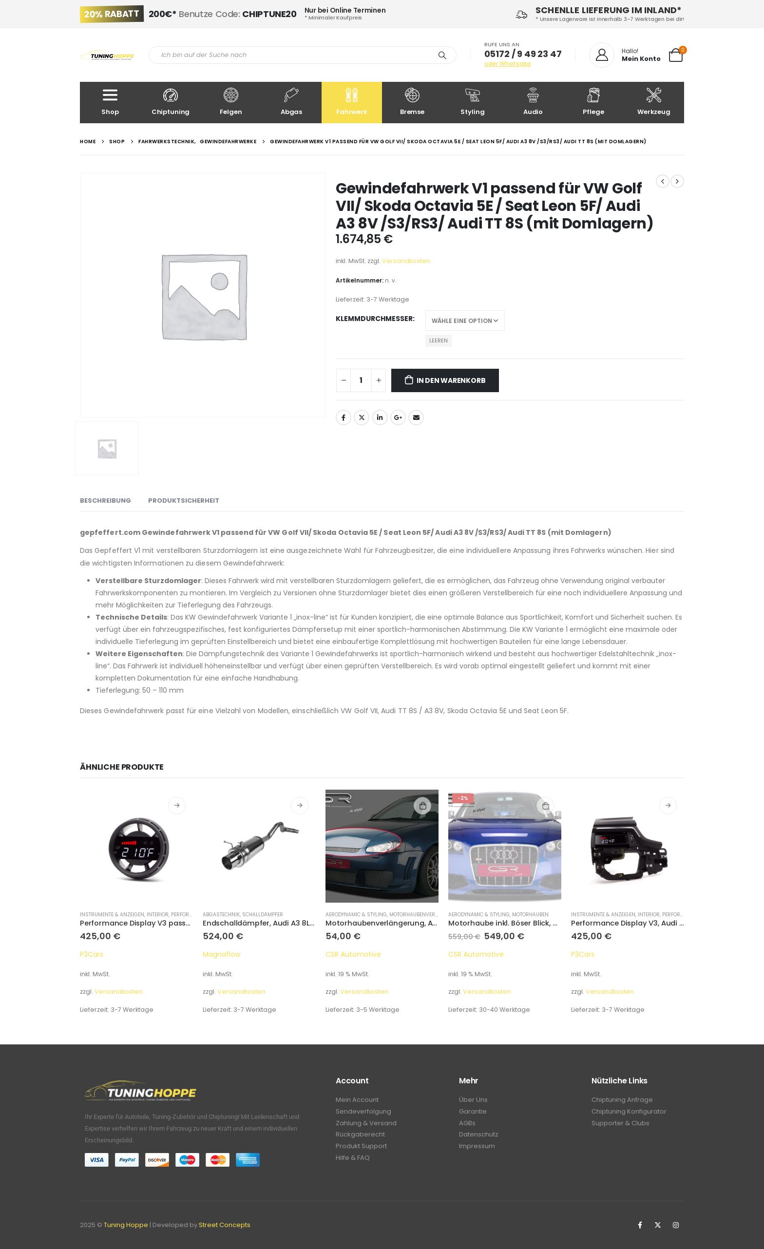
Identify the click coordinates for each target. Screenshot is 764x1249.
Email (416, 417)
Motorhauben (530, 914)
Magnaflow (221, 954)
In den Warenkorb (451, 380)
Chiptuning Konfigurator (629, 1112)
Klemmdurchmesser (374, 318)
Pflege (593, 102)
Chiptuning (170, 102)
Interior (158, 914)
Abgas (291, 102)
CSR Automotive (353, 954)
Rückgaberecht (360, 1136)
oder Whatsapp (507, 63)
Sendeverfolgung (363, 1112)
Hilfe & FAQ (353, 1161)
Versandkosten (406, 261)
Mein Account (357, 1100)
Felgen (231, 102)
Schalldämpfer (262, 914)
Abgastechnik (221, 914)
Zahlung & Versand (366, 1124)
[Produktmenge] (361, 380)
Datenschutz (478, 1136)
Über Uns (473, 1100)
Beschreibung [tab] (105, 500)
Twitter (361, 417)
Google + (398, 417)
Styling (472, 102)
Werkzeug (653, 102)
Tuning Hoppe (126, 1225)
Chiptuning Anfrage (622, 1100)
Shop (110, 102)
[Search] (442, 55)
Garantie (473, 1112)
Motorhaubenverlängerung (427, 914)
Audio (533, 102)
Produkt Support (361, 1149)
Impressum (477, 1149)
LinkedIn (380, 417)
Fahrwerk (351, 102)
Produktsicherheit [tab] (183, 500)
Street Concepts (224, 1225)
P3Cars (91, 954)
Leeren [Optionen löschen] (438, 340)
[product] (136, 846)
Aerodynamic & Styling (356, 914)
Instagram (675, 1225)
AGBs (467, 1124)
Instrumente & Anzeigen (112, 914)
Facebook (343, 417)
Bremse (412, 102)
